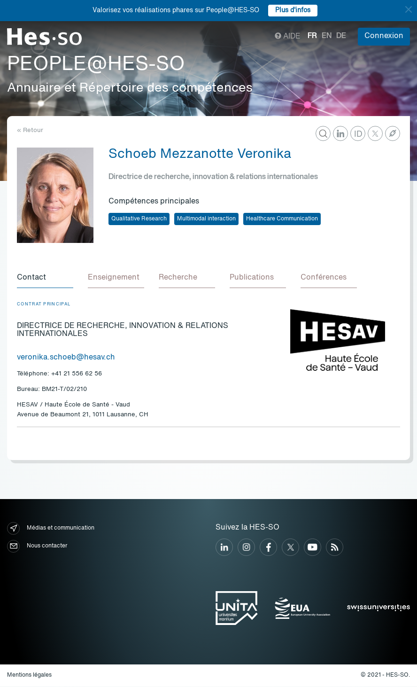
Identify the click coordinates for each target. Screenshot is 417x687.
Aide (288, 36)
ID (358, 134)
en (327, 36)
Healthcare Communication (282, 219)
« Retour (30, 130)
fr (312, 36)
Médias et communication (50, 529)
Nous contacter (37, 546)
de (341, 36)
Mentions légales (29, 676)
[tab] (45, 278)
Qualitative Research (139, 219)
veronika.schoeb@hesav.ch (66, 358)
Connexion (383, 36)
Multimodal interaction (206, 219)
